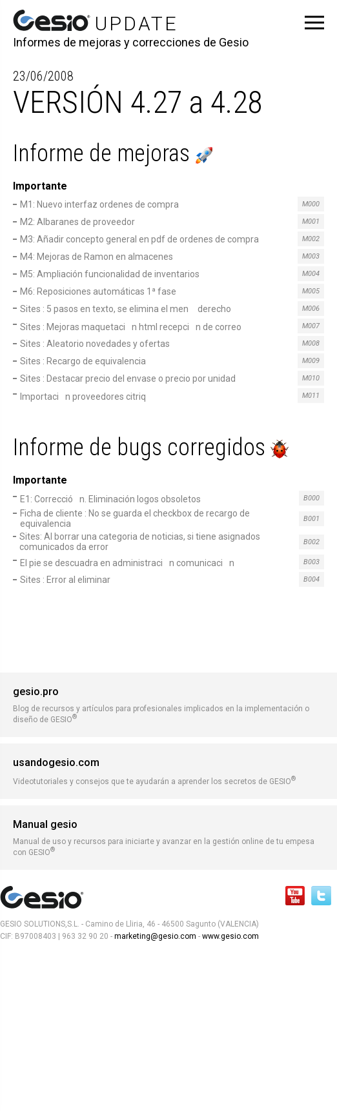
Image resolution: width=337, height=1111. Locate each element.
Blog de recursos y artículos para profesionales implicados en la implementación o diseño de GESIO (168, 704)
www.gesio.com (229, 936)
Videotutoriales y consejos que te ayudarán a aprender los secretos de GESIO (168, 771)
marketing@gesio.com (155, 936)
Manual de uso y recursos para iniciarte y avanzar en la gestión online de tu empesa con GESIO (168, 837)
